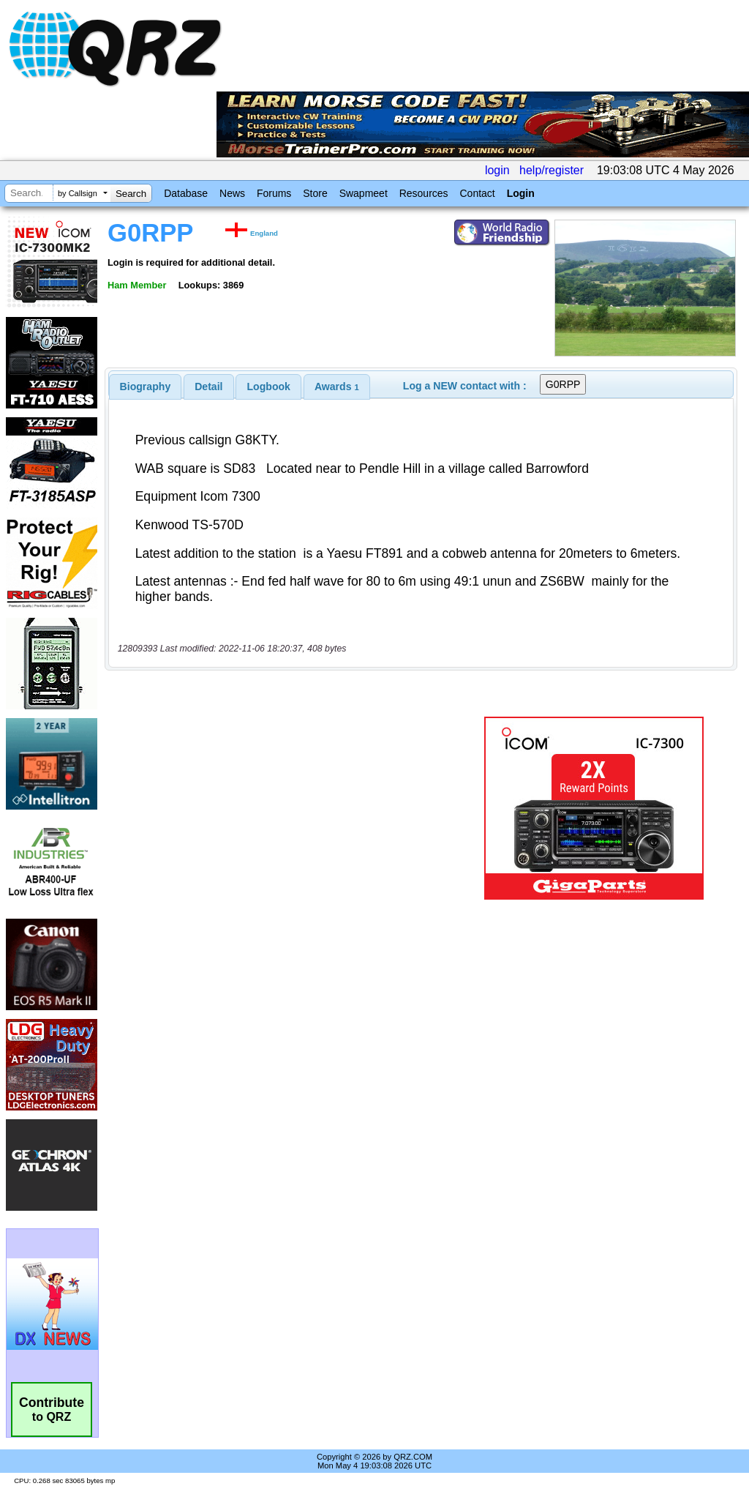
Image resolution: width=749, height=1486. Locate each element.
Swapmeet (363, 193)
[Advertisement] (289, 808)
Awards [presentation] (337, 386)
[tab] (145, 386)
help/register (551, 170)
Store (315, 193)
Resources (423, 193)
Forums (274, 193)
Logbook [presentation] (268, 386)
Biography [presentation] (145, 386)
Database (186, 193)
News (232, 193)
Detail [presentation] (208, 386)
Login (521, 193)
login (497, 170)
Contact (476, 193)
